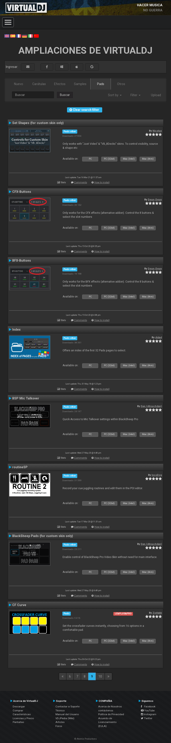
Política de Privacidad (111, 714)
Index (16, 329)
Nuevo (18, 84)
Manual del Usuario (67, 714)
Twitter (146, 718)
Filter (135, 95)
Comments (80, 182)
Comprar (18, 710)
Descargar (19, 706)
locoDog (157, 474)
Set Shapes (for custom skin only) (38, 123)
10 (100, 676)
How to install (102, 182)
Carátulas (39, 84)
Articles (60, 722)
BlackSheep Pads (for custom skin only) (42, 536)
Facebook (148, 706)
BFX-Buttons (21, 260)
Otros (121, 84)
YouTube (148, 710)
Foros (58, 726)
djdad (158, 337)
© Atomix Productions (85, 738)
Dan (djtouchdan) (151, 406)
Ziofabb (157, 612)
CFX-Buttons (21, 191)
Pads (100, 84)
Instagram (148, 714)
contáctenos (105, 710)
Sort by (115, 95)
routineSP (20, 467)
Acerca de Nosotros (110, 706)
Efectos (59, 84)
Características (22, 714)
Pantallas (18, 722)
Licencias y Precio (23, 718)
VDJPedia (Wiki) (64, 718)
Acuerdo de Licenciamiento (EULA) (107, 722)
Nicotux (157, 130)
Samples (80, 84)
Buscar (65, 95)
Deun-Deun (155, 199)
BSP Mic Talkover (25, 398)
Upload (156, 95)
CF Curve (19, 605)
